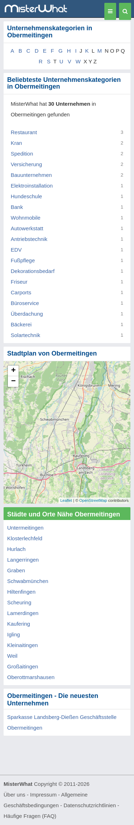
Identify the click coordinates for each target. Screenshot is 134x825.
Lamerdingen (23, 613)
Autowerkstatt (27, 228)
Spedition (22, 154)
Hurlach (16, 549)
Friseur (19, 282)
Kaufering (18, 624)
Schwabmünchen (27, 581)
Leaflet (66, 500)
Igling (13, 634)
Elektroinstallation (32, 186)
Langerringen (23, 560)
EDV (16, 250)
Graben (16, 570)
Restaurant (24, 132)
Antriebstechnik (29, 239)
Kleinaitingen (22, 645)
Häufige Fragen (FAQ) (30, 816)
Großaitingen (22, 666)
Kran (16, 143)
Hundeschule (26, 196)
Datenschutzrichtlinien (90, 805)
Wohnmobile (25, 218)
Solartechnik (25, 335)
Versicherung (26, 164)
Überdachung (27, 314)
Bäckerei (21, 324)
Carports (21, 292)
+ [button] (13, 371)
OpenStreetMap (93, 500)
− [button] (13, 381)
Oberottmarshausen (31, 677)
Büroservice (25, 303)
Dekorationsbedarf (33, 271)
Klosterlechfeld (24, 538)
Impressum (43, 795)
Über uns (14, 795)
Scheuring (19, 602)
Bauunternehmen (31, 175)
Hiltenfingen (21, 592)
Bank (17, 207)
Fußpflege (23, 260)
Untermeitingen (25, 528)
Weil (12, 656)
